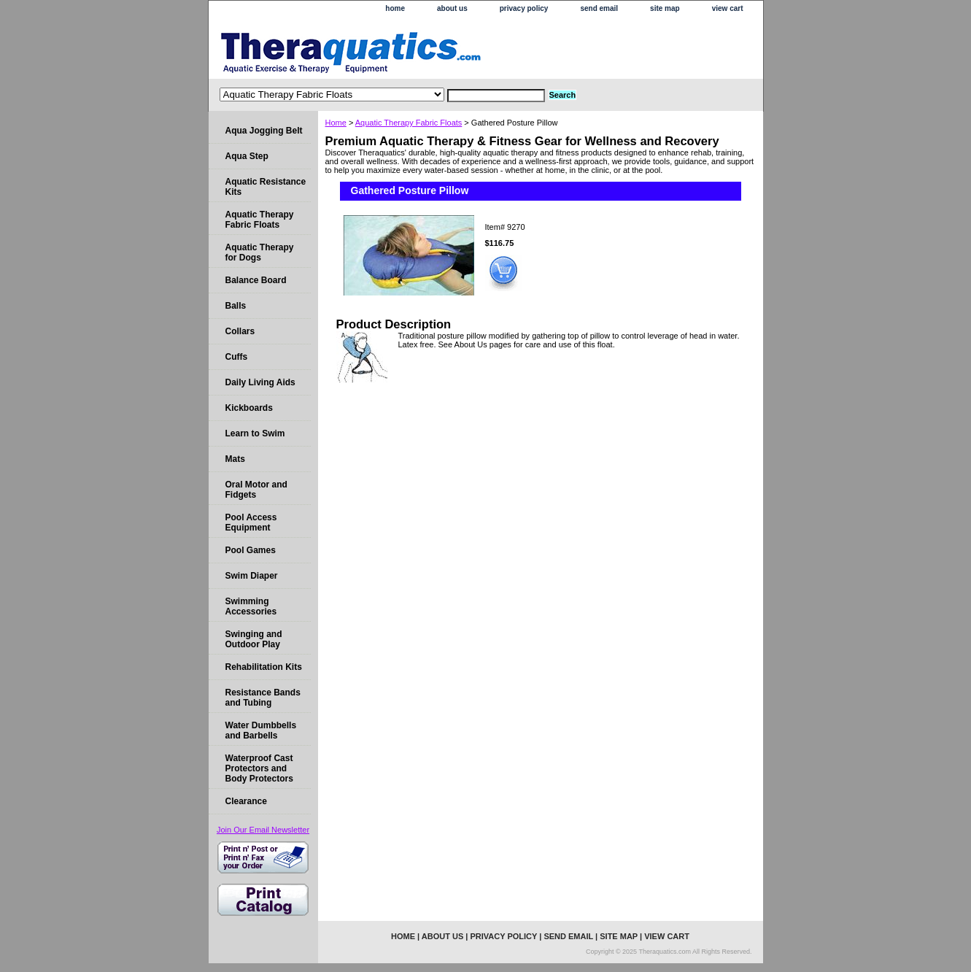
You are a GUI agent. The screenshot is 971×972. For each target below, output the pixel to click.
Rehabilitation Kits (263, 667)
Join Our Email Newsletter (263, 829)
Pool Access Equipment (251, 522)
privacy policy (524, 8)
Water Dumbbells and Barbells (261, 730)
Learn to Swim (255, 433)
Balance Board (256, 280)
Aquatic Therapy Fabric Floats (409, 122)
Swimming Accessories (251, 606)
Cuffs (236, 357)
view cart (727, 8)
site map (665, 8)
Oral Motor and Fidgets (256, 489)
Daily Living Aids (260, 382)
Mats (235, 459)
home (395, 8)
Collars (240, 331)
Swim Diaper (251, 576)
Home (336, 122)
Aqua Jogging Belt (264, 131)
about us (452, 8)
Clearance (246, 801)
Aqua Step (246, 156)
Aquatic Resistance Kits (265, 187)
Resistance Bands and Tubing (263, 697)
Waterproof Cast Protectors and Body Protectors (259, 768)
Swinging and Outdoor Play (253, 639)
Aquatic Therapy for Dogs (259, 252)
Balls (236, 306)
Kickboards (249, 408)
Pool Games (250, 550)
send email (599, 8)
